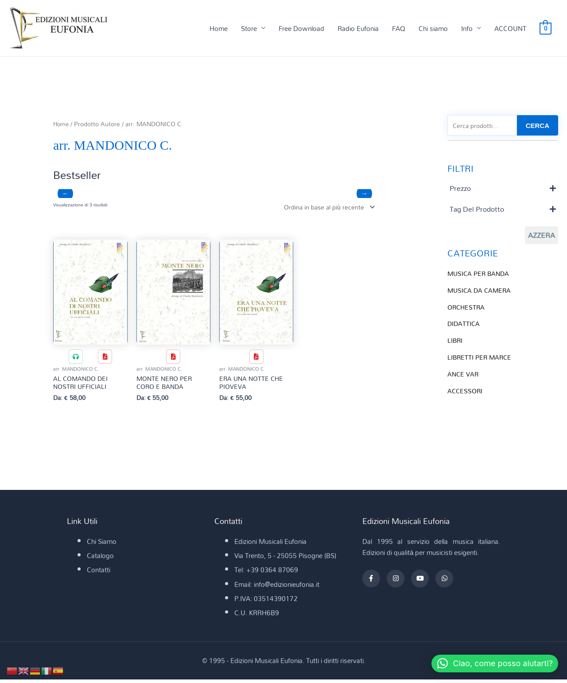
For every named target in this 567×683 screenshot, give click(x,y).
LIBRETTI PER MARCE (480, 358)
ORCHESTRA (467, 308)
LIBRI (455, 341)
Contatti (98, 573)
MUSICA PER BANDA (479, 274)
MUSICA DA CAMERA (480, 291)
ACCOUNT (510, 28)
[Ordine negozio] (325, 208)
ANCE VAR (463, 375)
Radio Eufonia (358, 28)
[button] (489, 663)
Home (219, 28)
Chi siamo (433, 28)
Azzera (541, 236)
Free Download (301, 28)
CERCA (537, 126)
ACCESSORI (465, 392)
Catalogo (100, 559)
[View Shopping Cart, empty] (545, 28)
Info (467, 28)
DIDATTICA (464, 325)
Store (249, 28)
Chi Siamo (102, 544)
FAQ (398, 28)
